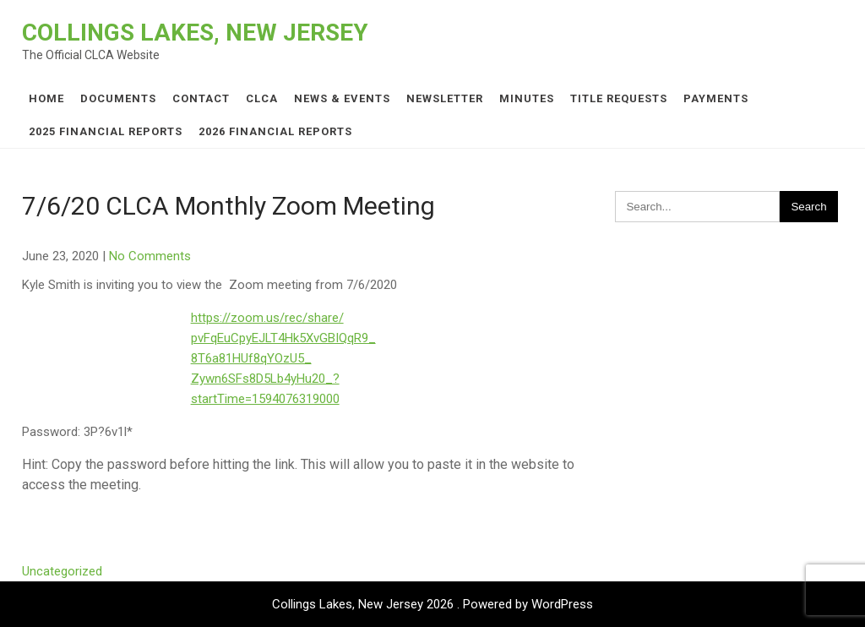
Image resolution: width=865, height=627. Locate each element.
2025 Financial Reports (105, 131)
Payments (715, 98)
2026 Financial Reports (275, 131)
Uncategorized (62, 571)
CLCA (262, 98)
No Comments (150, 256)
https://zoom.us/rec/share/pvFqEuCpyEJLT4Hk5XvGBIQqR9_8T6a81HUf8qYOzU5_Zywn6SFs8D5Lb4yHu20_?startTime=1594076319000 (283, 358)
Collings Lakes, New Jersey (195, 32)
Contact (201, 98)
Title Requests (618, 98)
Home (46, 98)
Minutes (526, 98)
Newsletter (444, 98)
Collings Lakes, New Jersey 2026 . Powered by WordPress (432, 604)
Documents (118, 98)
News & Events (342, 98)
